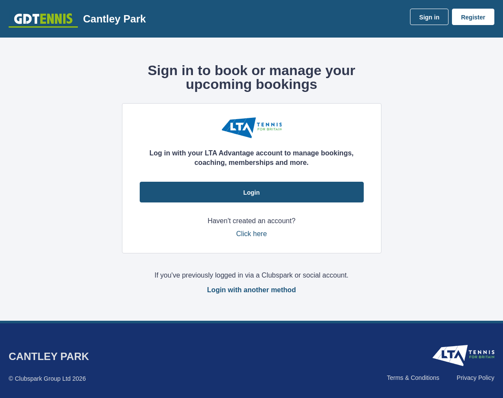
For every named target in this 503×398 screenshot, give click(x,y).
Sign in (429, 17)
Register (473, 17)
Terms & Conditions (413, 377)
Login (251, 192)
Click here (251, 233)
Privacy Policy (475, 377)
